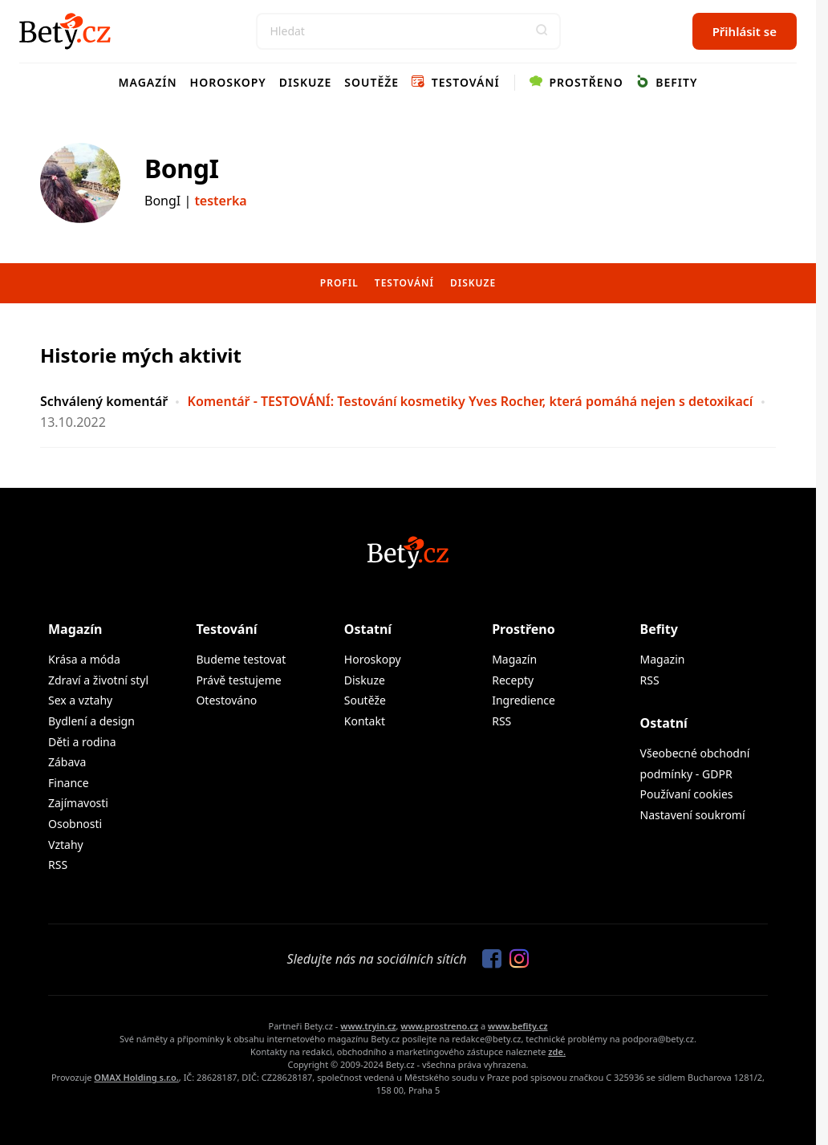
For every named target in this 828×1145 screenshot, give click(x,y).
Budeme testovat (241, 659)
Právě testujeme (238, 680)
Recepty (513, 680)
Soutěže (371, 82)
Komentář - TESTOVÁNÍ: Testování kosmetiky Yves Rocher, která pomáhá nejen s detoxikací (470, 401)
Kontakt (364, 721)
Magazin (662, 659)
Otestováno (226, 700)
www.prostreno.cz (439, 1026)
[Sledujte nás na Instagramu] (515, 959)
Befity (667, 82)
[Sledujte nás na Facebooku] (487, 959)
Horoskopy (228, 82)
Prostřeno (576, 82)
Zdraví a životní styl (98, 680)
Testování (456, 82)
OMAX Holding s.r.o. (136, 1077)
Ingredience (523, 700)
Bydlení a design (91, 721)
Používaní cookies (686, 794)
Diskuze (305, 82)
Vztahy (65, 844)
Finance (68, 782)
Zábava (67, 761)
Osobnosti (75, 823)
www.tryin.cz (368, 1026)
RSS (57, 864)
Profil (339, 283)
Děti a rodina (82, 741)
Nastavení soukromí (692, 814)
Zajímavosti (78, 802)
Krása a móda (84, 659)
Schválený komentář (104, 401)
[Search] (408, 31)
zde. (557, 1052)
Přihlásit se (744, 31)
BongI (181, 168)
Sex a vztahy (80, 700)
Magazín (148, 82)
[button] (542, 31)
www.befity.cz (517, 1026)
